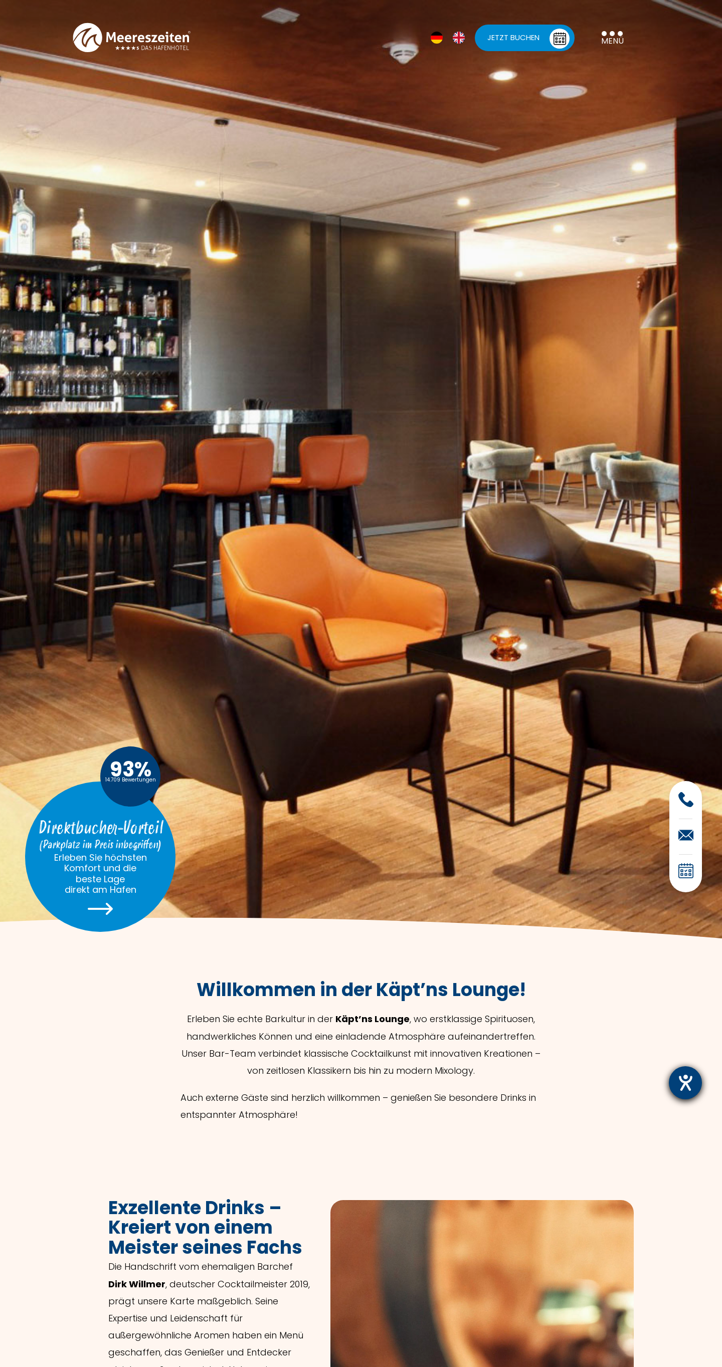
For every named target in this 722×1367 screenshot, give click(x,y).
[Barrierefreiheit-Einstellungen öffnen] (685, 1082)
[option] (461, 38)
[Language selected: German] (453, 38)
